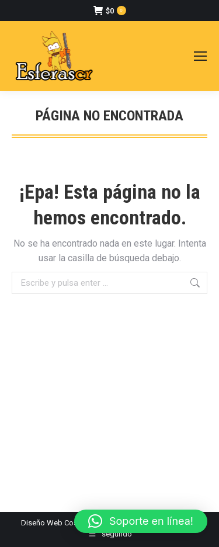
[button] (140, 521)
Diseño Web (41, 522)
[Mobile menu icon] (200, 56)
